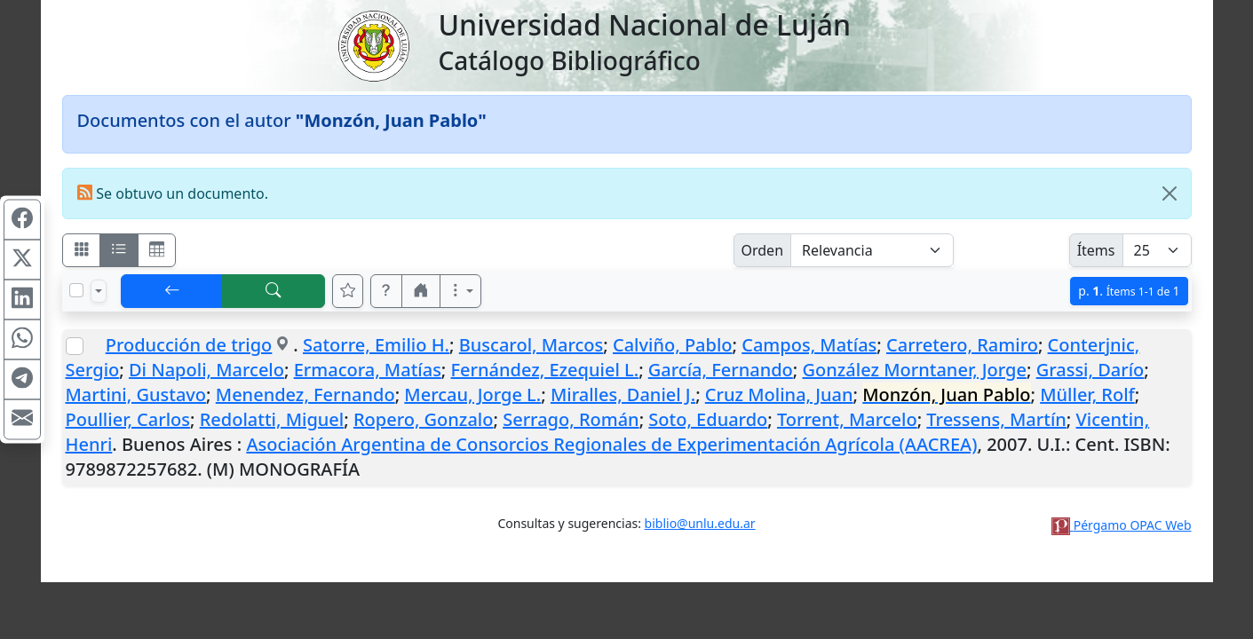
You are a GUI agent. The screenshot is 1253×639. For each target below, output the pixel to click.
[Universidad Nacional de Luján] (373, 44)
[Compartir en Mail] (22, 419)
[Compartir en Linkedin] (22, 300)
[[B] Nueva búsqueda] (273, 291)
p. (1128, 290)
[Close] (1169, 193)
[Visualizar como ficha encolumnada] (119, 250)
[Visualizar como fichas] (81, 250)
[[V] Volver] (172, 291)
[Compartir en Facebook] (22, 220)
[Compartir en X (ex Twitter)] (22, 260)
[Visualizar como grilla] (157, 250)
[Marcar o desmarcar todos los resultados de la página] (76, 290)
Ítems (1096, 250)
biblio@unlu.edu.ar (700, 523)
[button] (386, 291)
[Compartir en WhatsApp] (22, 340)
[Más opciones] (461, 291)
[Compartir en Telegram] (22, 379)
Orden (762, 250)
